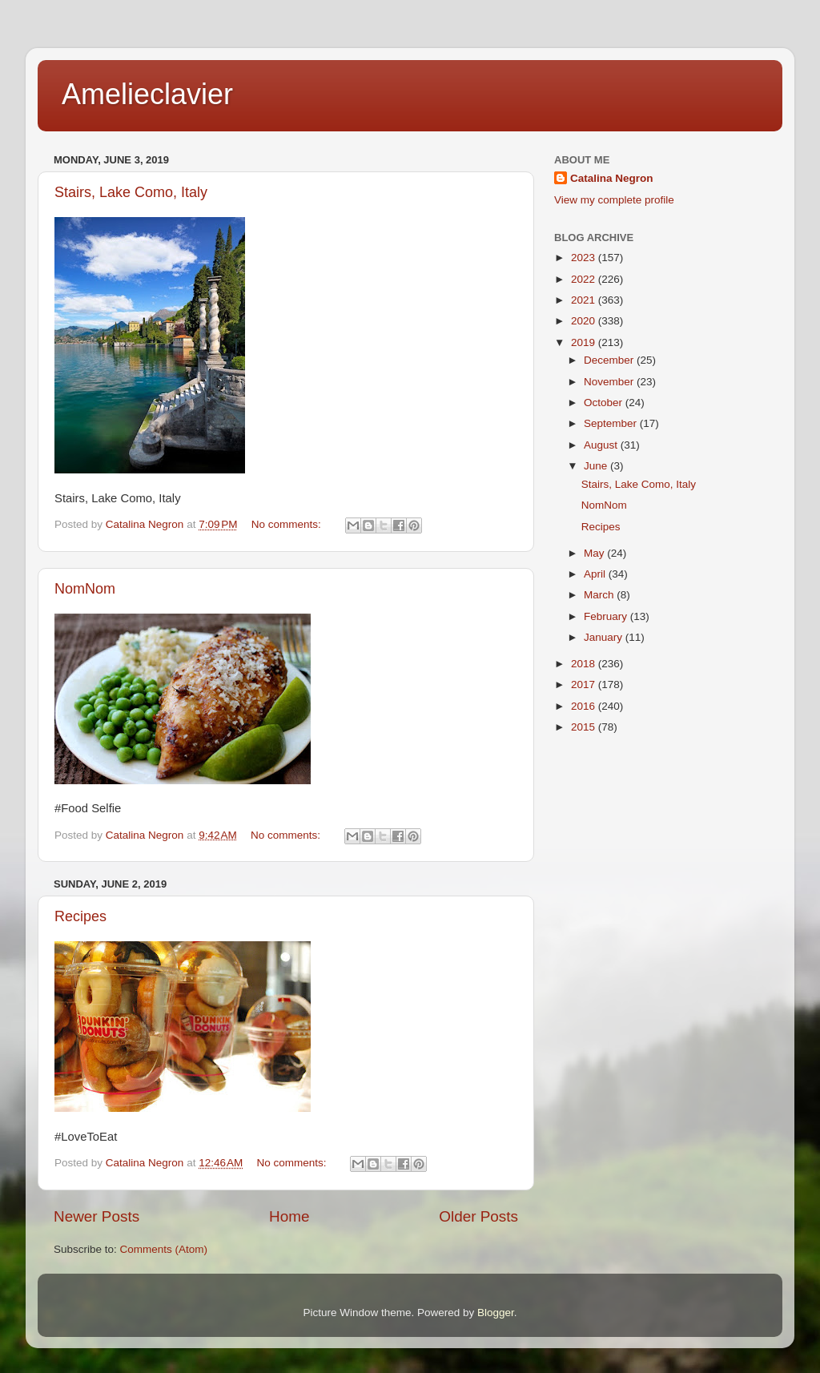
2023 (584, 258)
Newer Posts (96, 1216)
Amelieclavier (147, 94)
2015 (584, 727)
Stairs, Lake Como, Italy (130, 192)
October (604, 403)
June (597, 466)
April (596, 574)
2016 (584, 706)
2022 (584, 279)
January (604, 637)
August (602, 445)
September (612, 423)
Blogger (495, 1313)
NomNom (84, 589)
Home (289, 1216)
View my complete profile (614, 200)
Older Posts (478, 1216)
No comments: (287, 524)
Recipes (80, 916)
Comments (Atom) (164, 1249)
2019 (584, 342)
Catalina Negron (611, 178)
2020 (584, 321)
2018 (584, 664)
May (595, 553)
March (600, 595)
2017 (584, 684)
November (610, 382)
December (610, 360)
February (607, 616)
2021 (584, 300)
